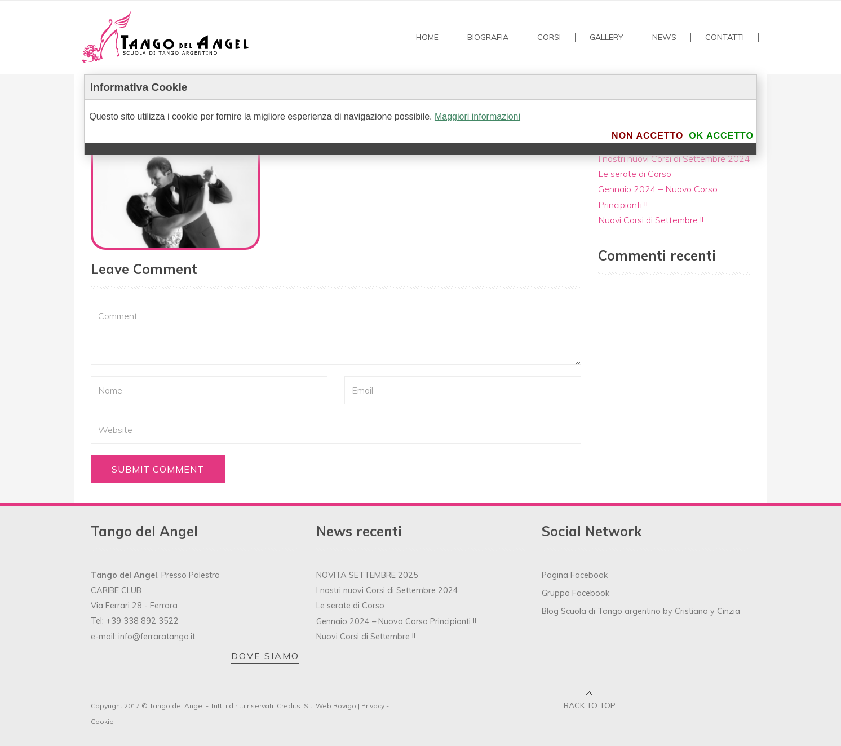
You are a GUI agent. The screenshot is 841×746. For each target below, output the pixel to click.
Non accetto (647, 135)
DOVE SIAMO (265, 655)
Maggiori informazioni (477, 116)
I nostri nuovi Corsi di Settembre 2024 (674, 158)
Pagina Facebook (575, 575)
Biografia (487, 37)
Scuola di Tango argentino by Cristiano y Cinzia (650, 611)
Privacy (372, 705)
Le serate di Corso (634, 173)
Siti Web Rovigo (330, 705)
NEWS (664, 37)
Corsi (549, 37)
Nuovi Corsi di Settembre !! (650, 220)
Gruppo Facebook (575, 593)
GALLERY (606, 37)
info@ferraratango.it (156, 637)
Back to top (590, 705)
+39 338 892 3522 (142, 621)
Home (427, 37)
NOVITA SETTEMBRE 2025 (367, 575)
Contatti (724, 37)
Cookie (102, 721)
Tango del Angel (176, 705)
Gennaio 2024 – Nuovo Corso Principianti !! (396, 621)
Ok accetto (721, 135)
